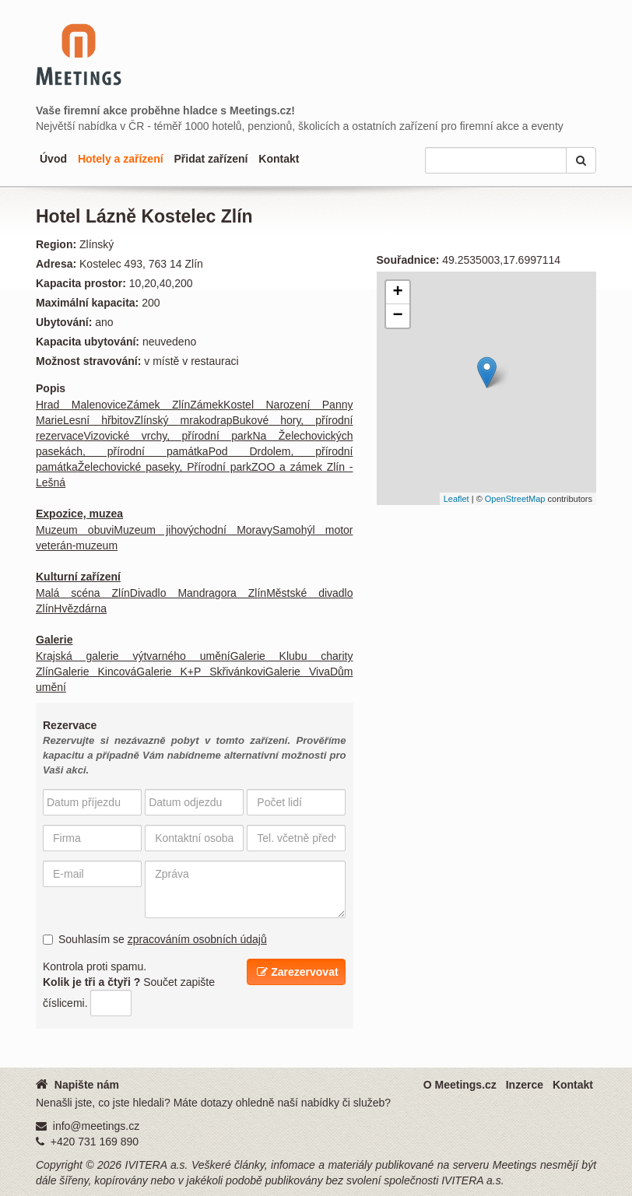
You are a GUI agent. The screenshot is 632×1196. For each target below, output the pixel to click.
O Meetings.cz (460, 1085)
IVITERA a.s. (156, 1165)
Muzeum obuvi (75, 530)
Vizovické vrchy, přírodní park (167, 436)
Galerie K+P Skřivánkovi (200, 671)
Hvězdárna (80, 608)
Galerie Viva (297, 671)
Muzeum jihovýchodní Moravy (193, 530)
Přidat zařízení (211, 159)
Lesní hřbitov (98, 420)
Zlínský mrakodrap (183, 420)
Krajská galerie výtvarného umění (133, 656)
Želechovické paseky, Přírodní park (164, 467)
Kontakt (278, 159)
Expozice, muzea (79, 513)
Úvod (53, 159)
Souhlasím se (155, 939)
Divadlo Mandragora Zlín (198, 593)
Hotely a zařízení (120, 159)
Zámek (206, 404)
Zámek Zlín (159, 404)
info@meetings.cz (96, 1126)
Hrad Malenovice (81, 404)
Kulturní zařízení (78, 576)
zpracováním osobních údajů (197, 939)
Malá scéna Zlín (83, 593)
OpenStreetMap (515, 498)
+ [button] (397, 292)
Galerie (54, 639)
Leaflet (456, 498)
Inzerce (524, 1085)
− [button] (397, 316)
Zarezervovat (297, 972)
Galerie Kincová (95, 671)
